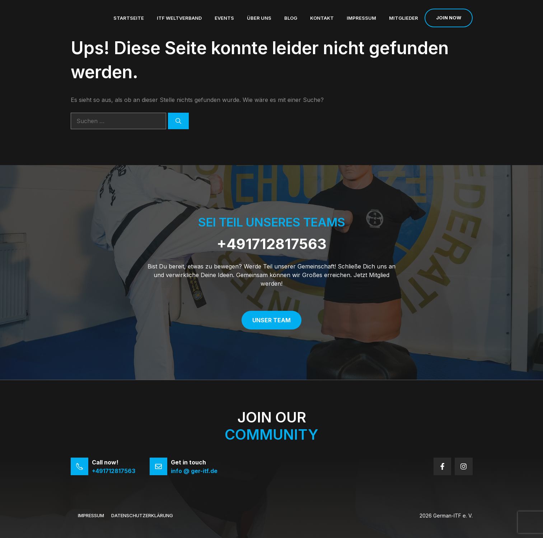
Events (224, 18)
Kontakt (322, 18)
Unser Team (271, 320)
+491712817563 (272, 244)
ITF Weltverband (179, 18)
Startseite (128, 18)
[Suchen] (178, 121)
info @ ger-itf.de (194, 470)
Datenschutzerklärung (142, 515)
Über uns (259, 18)
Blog (290, 18)
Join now (448, 17)
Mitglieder (403, 18)
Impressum (361, 18)
